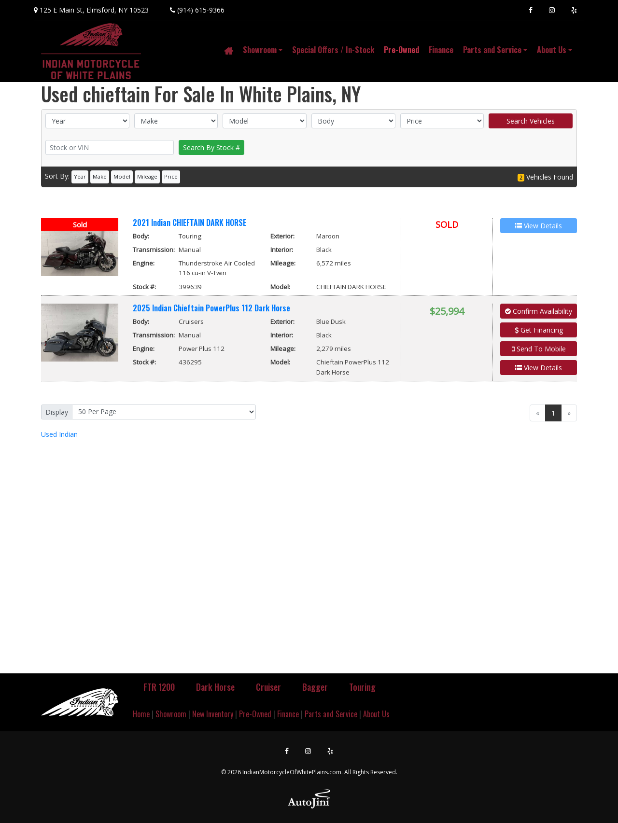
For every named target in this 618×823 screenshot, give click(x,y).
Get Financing (539, 330)
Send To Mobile (539, 348)
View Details (538, 367)
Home (141, 714)
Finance (288, 714)
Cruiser (268, 687)
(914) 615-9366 (201, 9)
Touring (362, 687)
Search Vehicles (530, 121)
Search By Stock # (211, 147)
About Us (376, 714)
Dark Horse (215, 687)
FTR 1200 (159, 687)
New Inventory (212, 714)
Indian (59, 434)
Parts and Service (331, 714)
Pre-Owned (255, 714)
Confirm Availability (538, 311)
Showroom (170, 714)
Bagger (315, 687)
